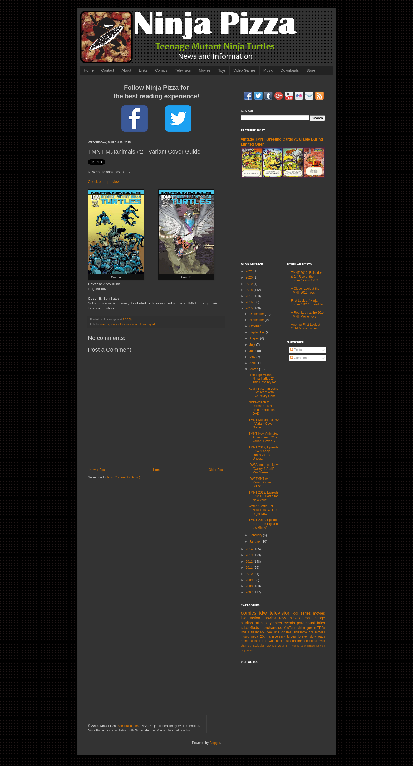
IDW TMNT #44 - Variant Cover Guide (260, 482)
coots (313, 641)
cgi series (302, 613)
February (256, 535)
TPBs (321, 628)
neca (254, 636)
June (253, 351)
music (245, 636)
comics (104, 324)
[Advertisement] (282, 220)
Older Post (216, 470)
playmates (273, 623)
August (254, 338)
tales (321, 623)
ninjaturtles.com (316, 645)
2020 (250, 277)
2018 (250, 290)
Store (311, 70)
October (255, 326)
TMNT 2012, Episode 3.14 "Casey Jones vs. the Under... (263, 453)
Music (268, 70)
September (257, 332)
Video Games (244, 70)
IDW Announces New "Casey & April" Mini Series (263, 468)
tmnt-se (302, 641)
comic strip (299, 645)
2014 (250, 549)
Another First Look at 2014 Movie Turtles (305, 326)
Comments (299, 358)
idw (112, 324)
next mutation (286, 641)
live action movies (258, 618)
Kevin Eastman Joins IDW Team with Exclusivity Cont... (263, 392)
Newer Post (97, 470)
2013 (250, 555)
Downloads (290, 70)
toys (282, 618)
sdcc (245, 627)
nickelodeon (300, 618)
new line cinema (279, 632)
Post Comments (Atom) (123, 477)
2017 (250, 296)
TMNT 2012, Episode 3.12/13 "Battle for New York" (263, 496)
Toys (222, 70)
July (252, 345)
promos (271, 645)
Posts (296, 350)
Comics (161, 70)
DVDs (245, 632)
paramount (306, 623)
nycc (321, 641)
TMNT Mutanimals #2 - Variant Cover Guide (264, 423)
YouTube (290, 628)
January (255, 541)
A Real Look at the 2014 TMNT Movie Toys (308, 314)
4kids (254, 627)
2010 (250, 574)
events (289, 623)
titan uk (246, 645)
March (254, 369)
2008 (250, 586)
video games (307, 628)
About (126, 70)
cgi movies (317, 632)
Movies (204, 70)
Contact (107, 70)
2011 (250, 567)
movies (319, 613)
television (280, 613)
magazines (247, 650)
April (253, 363)
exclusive (258, 645)
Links (143, 70)
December (257, 314)
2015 (250, 308)
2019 (250, 284)
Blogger (214, 743)
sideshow (300, 632)
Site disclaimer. (128, 726)
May (252, 357)
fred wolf (268, 641)
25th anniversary (272, 636)
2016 (250, 302)
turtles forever (297, 636)
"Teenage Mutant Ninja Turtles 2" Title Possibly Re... (264, 378)
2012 (250, 561)
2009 (250, 580)
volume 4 (284, 645)
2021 (250, 271)
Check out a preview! (104, 182)
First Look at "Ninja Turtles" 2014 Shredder (307, 302)
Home (89, 70)
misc (259, 623)
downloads (317, 636)
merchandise (271, 627)
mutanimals (123, 324)
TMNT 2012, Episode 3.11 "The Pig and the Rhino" (263, 523)
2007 (250, 592)
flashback (257, 632)
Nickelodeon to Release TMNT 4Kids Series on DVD (262, 407)
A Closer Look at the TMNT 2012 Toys (305, 290)
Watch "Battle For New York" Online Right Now (263, 510)
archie (245, 641)
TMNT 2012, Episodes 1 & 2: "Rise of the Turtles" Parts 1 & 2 (308, 276)
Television (183, 70)
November (257, 320)
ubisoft (255, 641)
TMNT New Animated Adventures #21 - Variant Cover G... (264, 437)
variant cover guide (144, 324)
